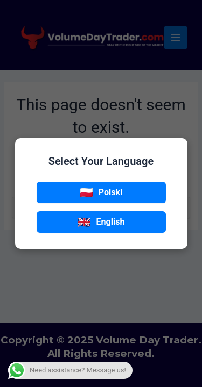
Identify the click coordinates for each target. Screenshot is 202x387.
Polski (101, 192)
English (101, 222)
